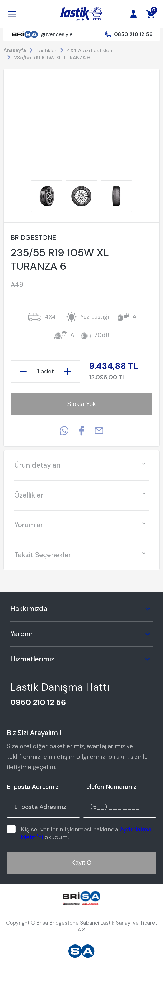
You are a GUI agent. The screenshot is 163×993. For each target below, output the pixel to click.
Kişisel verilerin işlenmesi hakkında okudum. (86, 833)
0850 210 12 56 (133, 34)
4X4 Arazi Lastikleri (89, 50)
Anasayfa (14, 50)
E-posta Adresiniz (33, 787)
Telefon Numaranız (110, 787)
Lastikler (46, 50)
